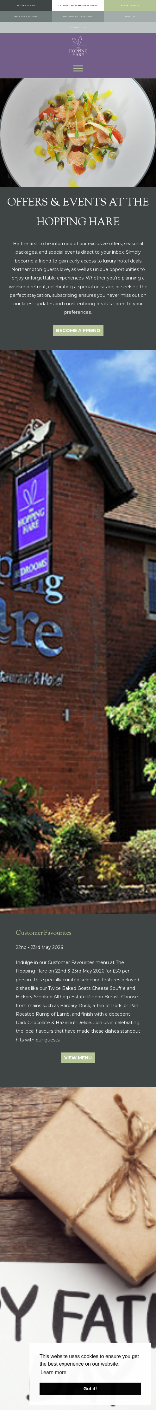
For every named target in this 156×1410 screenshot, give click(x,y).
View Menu (78, 1058)
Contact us (78, 27)
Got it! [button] (90, 1388)
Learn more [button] (53, 1372)
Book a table (130, 5)
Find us (129, 16)
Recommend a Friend (78, 16)
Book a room (26, 5)
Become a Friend (26, 16)
